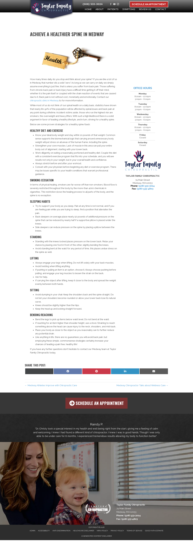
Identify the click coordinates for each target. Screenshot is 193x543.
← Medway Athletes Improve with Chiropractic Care (51, 385)
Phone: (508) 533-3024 (128, 515)
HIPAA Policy (102, 530)
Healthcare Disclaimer (83, 530)
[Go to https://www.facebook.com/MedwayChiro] (111, 4)
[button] (96, 403)
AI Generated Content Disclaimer (96, 536)
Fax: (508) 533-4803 (127, 518)
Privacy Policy (117, 530)
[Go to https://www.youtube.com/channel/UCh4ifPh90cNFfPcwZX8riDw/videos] (114, 4)
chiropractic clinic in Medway (44, 100)
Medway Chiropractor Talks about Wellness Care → (142, 385)
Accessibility (44, 530)
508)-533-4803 (145, 188)
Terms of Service (134, 530)
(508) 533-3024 (93, 4)
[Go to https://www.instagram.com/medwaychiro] (118, 4)
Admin (32, 530)
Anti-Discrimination (61, 530)
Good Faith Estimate (154, 530)
